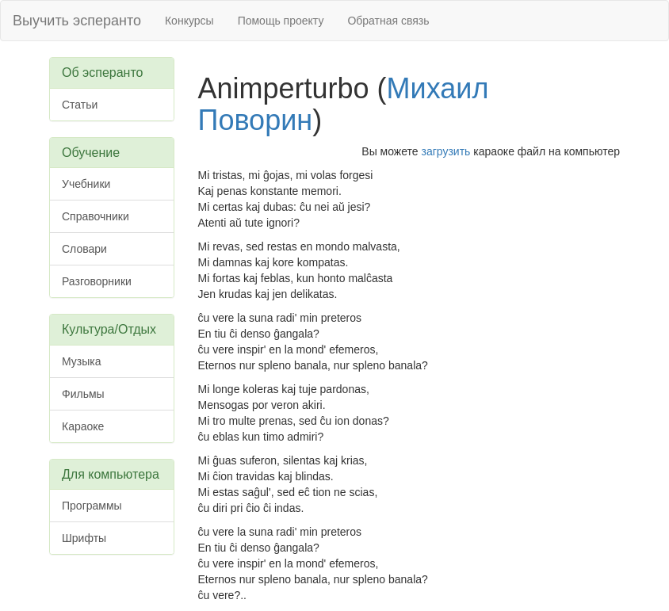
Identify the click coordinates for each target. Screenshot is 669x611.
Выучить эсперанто (77, 21)
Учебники (86, 184)
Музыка (81, 361)
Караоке (83, 426)
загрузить (446, 151)
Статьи (79, 104)
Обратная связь (388, 20)
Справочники (95, 216)
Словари (84, 248)
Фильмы (83, 394)
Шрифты (84, 538)
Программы (92, 505)
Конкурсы (189, 20)
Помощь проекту (281, 20)
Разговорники (97, 281)
